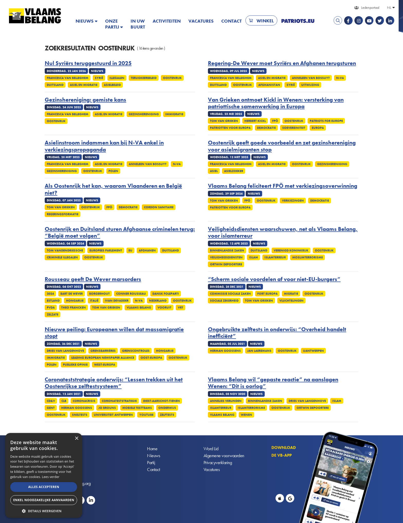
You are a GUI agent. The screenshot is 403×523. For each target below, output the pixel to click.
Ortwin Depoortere (226, 264)
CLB (63, 401)
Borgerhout (99, 294)
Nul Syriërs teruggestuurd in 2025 (88, 63)
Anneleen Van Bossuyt (311, 78)
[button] (43, 510)
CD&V (51, 401)
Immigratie (174, 114)
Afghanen (147, 250)
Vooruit (164, 307)
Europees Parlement (105, 250)
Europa (318, 128)
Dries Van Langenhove (65, 351)
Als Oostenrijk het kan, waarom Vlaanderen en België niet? (113, 189)
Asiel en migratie (83, 85)
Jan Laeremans (259, 351)
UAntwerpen (313, 351)
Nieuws (85, 21)
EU (130, 250)
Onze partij (112, 24)
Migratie (291, 294)
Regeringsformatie (62, 214)
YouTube (146, 415)
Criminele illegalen (62, 257)
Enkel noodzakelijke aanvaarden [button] (43, 500)
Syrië (99, 78)
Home (152, 449)
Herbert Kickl (255, 121)
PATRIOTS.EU (298, 21)
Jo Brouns (107, 408)
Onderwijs (167, 408)
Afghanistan (269, 85)
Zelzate (52, 314)
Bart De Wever (71, 294)
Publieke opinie (75, 365)
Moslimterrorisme (307, 257)
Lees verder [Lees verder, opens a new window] (51, 477)
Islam (253, 257)
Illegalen (116, 78)
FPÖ (275, 121)
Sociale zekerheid (224, 301)
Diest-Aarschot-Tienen (161, 401)
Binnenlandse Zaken (227, 250)
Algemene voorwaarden (224, 455)
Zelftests (167, 415)
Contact (231, 21)
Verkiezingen (293, 201)
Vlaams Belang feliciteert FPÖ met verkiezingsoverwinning (282, 186)
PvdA (51, 307)
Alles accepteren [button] (43, 487)
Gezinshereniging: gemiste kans (85, 99)
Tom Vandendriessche (65, 250)
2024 (50, 294)
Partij (151, 462)
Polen (113, 171)
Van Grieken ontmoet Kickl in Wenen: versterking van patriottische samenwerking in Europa (276, 103)
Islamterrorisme (251, 408)
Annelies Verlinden (226, 401)
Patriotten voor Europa (230, 128)
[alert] (43, 475)
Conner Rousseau (131, 294)
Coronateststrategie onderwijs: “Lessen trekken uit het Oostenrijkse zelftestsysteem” (114, 383)
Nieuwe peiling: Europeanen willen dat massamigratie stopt (114, 333)
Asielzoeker (233, 171)
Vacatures (201, 21)
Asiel (214, 171)
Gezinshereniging (144, 114)
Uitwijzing (310, 85)
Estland (53, 301)
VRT (180, 307)
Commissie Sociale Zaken (230, 294)
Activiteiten (167, 21)
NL (389, 7)
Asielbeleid (112, 85)
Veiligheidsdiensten (226, 257)
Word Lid (211, 449)
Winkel (265, 21)
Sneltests (79, 415)
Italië (94, 301)
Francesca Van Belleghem (67, 78)
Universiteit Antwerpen (113, 415)
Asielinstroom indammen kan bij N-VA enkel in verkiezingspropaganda (104, 146)
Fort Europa (267, 294)
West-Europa (104, 365)
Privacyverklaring (218, 462)
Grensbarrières (103, 351)
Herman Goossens (225, 351)
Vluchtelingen (291, 301)
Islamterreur (275, 257)
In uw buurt (138, 24)
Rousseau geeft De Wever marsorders (93, 279)
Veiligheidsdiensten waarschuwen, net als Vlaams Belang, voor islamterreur (283, 232)
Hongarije (75, 301)
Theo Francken (73, 307)
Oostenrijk (172, 78)
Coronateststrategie (119, 401)
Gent (51, 408)
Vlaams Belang (139, 307)
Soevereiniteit (293, 128)
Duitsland (55, 85)
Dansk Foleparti (165, 294)
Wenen (246, 415)
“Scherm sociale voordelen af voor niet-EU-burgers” (274, 279)
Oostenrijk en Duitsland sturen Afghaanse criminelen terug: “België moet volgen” (120, 232)
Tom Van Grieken (224, 121)
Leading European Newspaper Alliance (102, 358)
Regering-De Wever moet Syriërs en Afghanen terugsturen (282, 63)
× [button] (76, 438)
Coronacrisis (84, 401)
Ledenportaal (370, 7)
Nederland (158, 301)
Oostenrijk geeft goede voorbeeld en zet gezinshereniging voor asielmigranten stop (282, 146)
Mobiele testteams (137, 408)
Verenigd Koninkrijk (291, 250)
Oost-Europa (151, 358)
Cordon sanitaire (158, 207)
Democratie (266, 128)
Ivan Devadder (117, 301)
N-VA (340, 78)
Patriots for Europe (326, 121)
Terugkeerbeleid (144, 78)
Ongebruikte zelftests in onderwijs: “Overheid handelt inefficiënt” (277, 333)
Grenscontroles (136, 351)
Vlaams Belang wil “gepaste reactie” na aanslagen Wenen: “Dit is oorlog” (273, 383)
